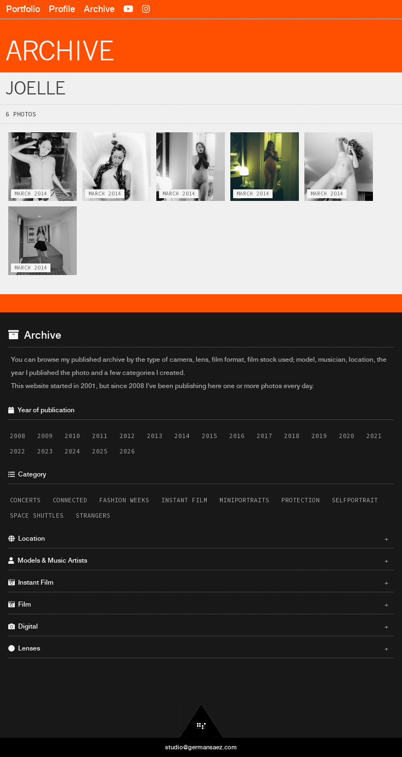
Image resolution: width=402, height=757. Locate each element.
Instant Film (184, 500)
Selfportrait (355, 500)
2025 (99, 451)
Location (198, 538)
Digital (198, 626)
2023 (45, 451)
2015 (209, 436)
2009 (45, 436)
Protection (300, 500)
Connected (70, 500)
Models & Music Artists (198, 560)
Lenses (198, 648)
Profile (62, 9)
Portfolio (23, 9)
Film (198, 604)
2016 (237, 436)
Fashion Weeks (124, 500)
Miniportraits (244, 500)
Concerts (25, 500)
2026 (127, 451)
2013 (154, 436)
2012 (127, 436)
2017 (264, 436)
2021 (374, 436)
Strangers (93, 515)
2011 (99, 436)
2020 (346, 436)
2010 (72, 436)
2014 (182, 436)
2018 (291, 436)
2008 (17, 436)
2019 (319, 436)
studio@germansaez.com (201, 747)
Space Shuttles (37, 515)
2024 (72, 451)
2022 (17, 451)
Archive (99, 9)
